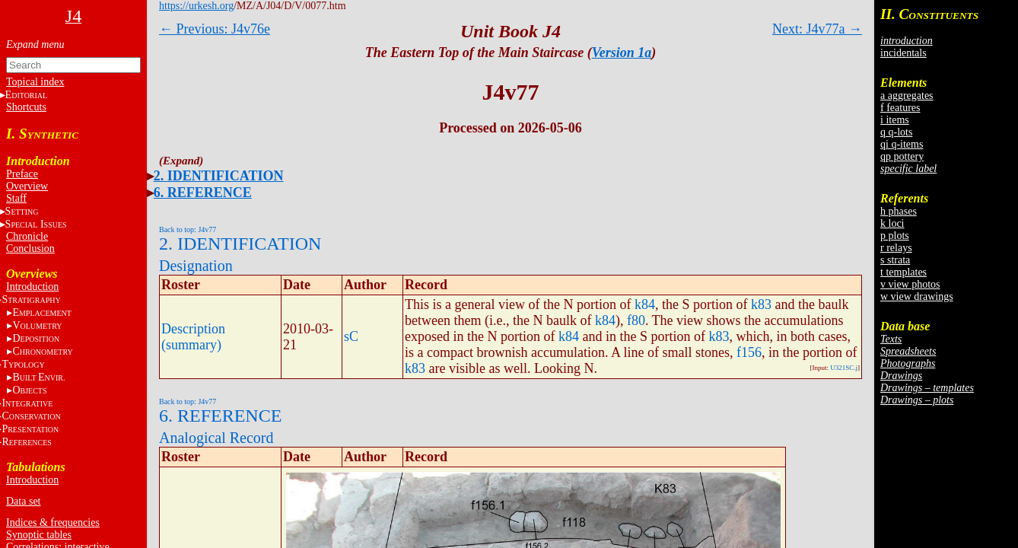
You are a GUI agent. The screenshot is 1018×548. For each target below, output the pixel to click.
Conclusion (30, 248)
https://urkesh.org (196, 5)
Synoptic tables (39, 534)
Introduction (32, 286)
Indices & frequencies (53, 522)
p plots (894, 235)
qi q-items (901, 144)
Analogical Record (216, 437)
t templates (903, 272)
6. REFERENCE (203, 192)
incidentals (903, 53)
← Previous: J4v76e (214, 29)
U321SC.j (843, 367)
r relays (896, 247)
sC (351, 336)
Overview (27, 186)
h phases (898, 211)
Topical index (35, 82)
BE (38, 377)
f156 (749, 352)
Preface (22, 174)
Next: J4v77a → (817, 29)
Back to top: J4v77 (187, 229)
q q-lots (896, 132)
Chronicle (27, 236)
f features (900, 107)
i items (894, 120)
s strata (895, 260)
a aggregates (907, 95)
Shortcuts (26, 107)
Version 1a (622, 52)
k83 (761, 304)
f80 (636, 320)
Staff (16, 198)
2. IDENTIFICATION (219, 175)
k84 (645, 304)
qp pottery (902, 156)
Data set (23, 501)
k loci (892, 223)
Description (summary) (193, 336)
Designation (196, 265)
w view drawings (916, 296)
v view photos (910, 284)
